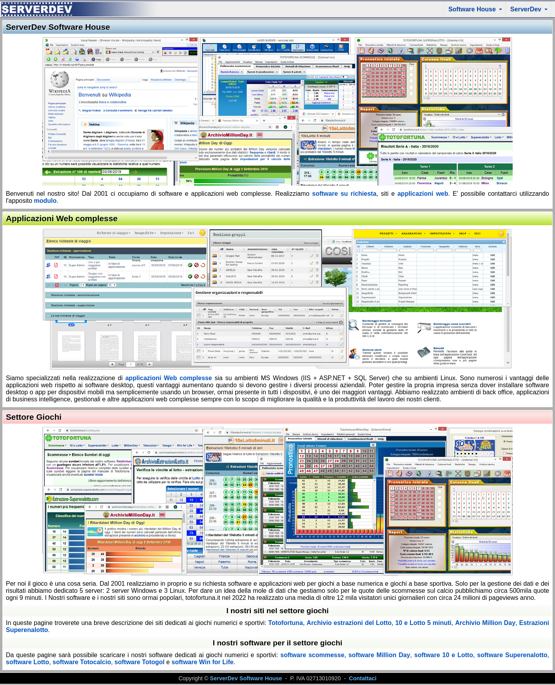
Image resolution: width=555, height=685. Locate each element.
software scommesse (312, 655)
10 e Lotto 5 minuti (423, 622)
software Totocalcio (82, 662)
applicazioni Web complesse (168, 378)
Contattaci (362, 678)
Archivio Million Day (485, 622)
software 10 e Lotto (443, 655)
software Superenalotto (512, 655)
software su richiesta (344, 193)
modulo (45, 200)
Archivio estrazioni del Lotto (349, 622)
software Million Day (379, 655)
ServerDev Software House (246, 678)
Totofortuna (285, 622)
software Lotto (27, 662)
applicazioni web (422, 193)
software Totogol (139, 662)
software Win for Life (202, 662)
